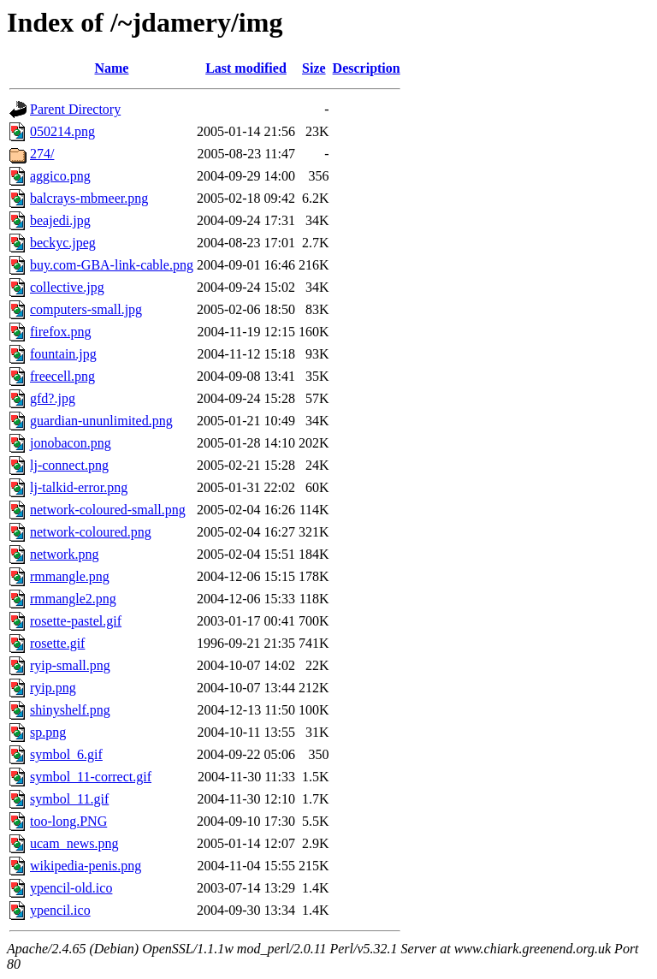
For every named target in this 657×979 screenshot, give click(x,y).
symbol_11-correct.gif (90, 776)
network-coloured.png (90, 532)
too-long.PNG (68, 821)
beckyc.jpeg (63, 242)
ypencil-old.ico (71, 888)
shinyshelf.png (70, 710)
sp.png (48, 732)
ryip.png (53, 687)
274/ (42, 153)
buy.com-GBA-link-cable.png (111, 265)
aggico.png (60, 176)
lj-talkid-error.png (78, 487)
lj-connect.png (69, 465)
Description (366, 68)
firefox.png (61, 331)
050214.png (62, 131)
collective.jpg (67, 287)
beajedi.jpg (60, 220)
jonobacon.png (70, 443)
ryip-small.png (70, 665)
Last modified (246, 68)
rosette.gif (57, 643)
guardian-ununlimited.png (101, 420)
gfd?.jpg (52, 398)
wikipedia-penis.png (85, 865)
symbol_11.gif (69, 799)
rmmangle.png (70, 576)
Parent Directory (75, 109)
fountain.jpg (63, 354)
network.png (64, 554)
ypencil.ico (60, 910)
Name (111, 68)
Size (314, 68)
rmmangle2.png (73, 598)
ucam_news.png (74, 843)
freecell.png (62, 376)
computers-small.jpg (86, 309)
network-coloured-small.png (108, 509)
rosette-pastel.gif (75, 621)
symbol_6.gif (66, 754)
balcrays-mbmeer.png (89, 198)
